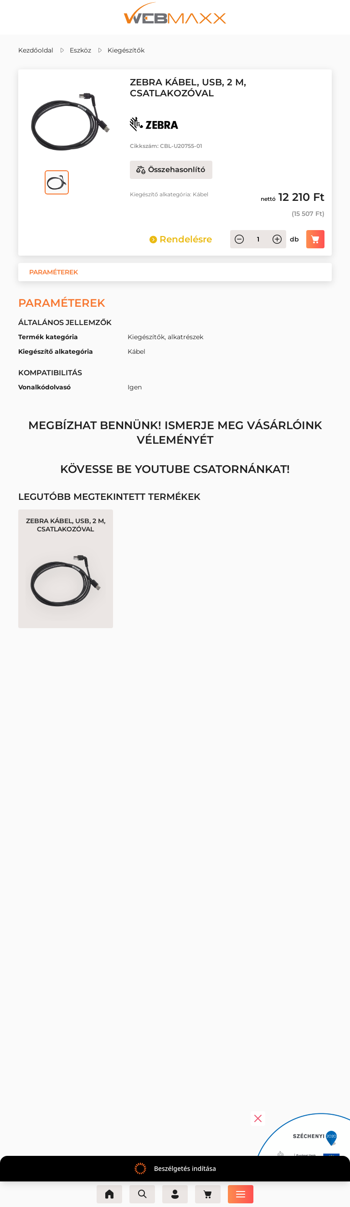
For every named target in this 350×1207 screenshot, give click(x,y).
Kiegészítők (126, 50)
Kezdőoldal (35, 50)
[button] (54, 272)
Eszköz (80, 50)
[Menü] (240, 1194)
